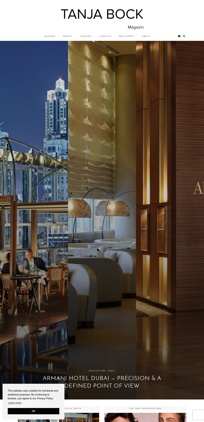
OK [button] (33, 411)
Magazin (49, 36)
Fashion (86, 36)
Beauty (68, 36)
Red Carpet (126, 36)
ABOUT (146, 36)
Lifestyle (105, 36)
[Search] (184, 36)
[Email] (179, 36)
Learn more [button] (14, 402)
